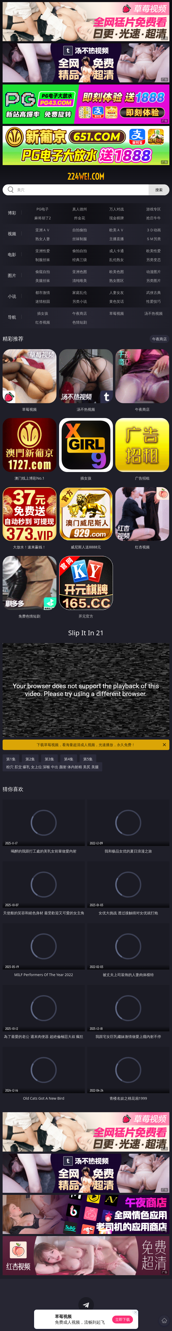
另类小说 (79, 301)
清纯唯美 (79, 280)
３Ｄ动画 (153, 229)
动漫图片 (153, 271)
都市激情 (42, 292)
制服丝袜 (42, 259)
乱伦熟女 (116, 259)
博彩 (12, 213)
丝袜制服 (79, 238)
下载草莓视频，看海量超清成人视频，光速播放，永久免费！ (102, 745)
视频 (12, 234)
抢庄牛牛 (153, 217)
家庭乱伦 (79, 292)
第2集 (30, 759)
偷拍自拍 (79, 250)
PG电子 (42, 209)
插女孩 (42, 313)
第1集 (11, 759)
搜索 (159, 189)
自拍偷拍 (79, 229)
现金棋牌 (116, 217)
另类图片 (153, 280)
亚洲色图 (79, 271)
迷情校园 (42, 301)
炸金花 (79, 217)
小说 (12, 296)
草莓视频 (116, 313)
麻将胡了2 (42, 217)
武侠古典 (153, 292)
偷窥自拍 (42, 271)
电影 (12, 254)
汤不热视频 (153, 313)
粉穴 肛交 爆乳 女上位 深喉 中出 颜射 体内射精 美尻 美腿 (52, 766)
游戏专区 (153, 209)
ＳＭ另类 (153, 238)
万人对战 (116, 209)
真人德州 (79, 209)
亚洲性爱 (42, 250)
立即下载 (122, 1319)
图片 (12, 275)
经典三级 (79, 259)
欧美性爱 (153, 250)
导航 (12, 317)
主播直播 (116, 238)
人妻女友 (116, 292)
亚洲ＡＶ (42, 229)
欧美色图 (116, 271)
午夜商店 (79, 313)
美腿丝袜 (42, 280)
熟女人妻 (42, 238)
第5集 (88, 759)
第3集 (49, 759)
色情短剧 (79, 322)
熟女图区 (116, 280)
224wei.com (85, 176)
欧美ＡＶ (116, 229)
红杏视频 (42, 322)
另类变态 (153, 259)
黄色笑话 (116, 301)
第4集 (68, 759)
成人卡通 (116, 250)
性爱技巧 (153, 301)
